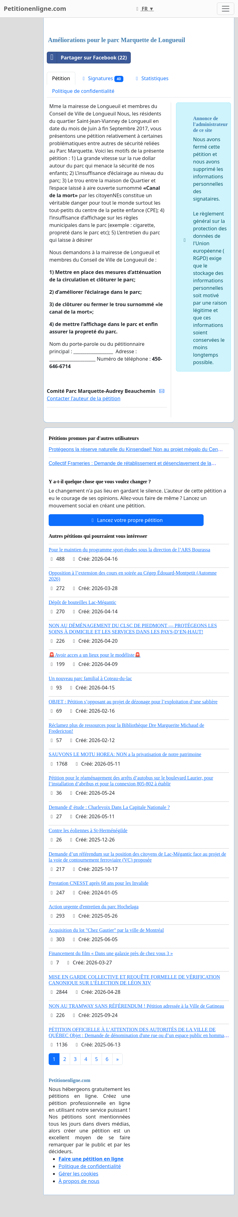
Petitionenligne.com (35, 8)
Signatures (102, 78)
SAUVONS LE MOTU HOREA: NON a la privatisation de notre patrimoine (125, 754)
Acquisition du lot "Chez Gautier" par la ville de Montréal (106, 930)
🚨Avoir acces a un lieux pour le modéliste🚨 (95, 655)
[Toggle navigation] (225, 8)
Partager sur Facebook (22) (87, 57)
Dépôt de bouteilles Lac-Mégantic (82, 602)
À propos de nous (79, 1181)
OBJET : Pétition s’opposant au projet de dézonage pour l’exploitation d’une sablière (133, 701)
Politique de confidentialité (83, 91)
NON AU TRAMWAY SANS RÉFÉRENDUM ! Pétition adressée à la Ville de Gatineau (136, 1006)
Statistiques (151, 78)
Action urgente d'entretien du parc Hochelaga (94, 906)
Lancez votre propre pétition (126, 520)
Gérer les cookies (78, 1173)
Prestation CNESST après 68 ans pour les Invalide (98, 883)
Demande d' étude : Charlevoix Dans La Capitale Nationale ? (109, 807)
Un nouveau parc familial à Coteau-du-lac (90, 678)
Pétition (61, 78)
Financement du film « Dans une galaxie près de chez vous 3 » (111, 953)
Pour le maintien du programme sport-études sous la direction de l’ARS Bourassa (129, 549)
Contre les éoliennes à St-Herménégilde (88, 830)
